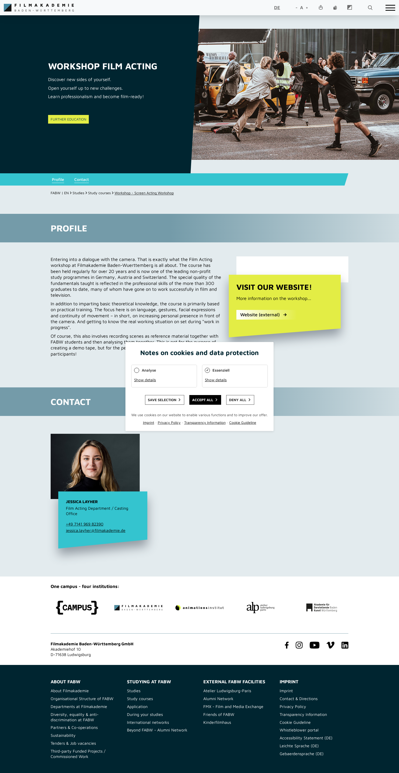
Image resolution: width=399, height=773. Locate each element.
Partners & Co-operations (74, 727)
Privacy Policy (293, 706)
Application (137, 706)
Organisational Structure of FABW (82, 698)
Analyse (149, 370)
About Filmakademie (70, 690)
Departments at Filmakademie (79, 706)
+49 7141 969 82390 (84, 524)
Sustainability (63, 735)
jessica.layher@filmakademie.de (95, 530)
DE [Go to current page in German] (277, 7)
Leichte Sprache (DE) (299, 745)
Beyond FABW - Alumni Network (157, 730)
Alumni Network (218, 698)
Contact (81, 179)
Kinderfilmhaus (217, 722)
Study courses (99, 193)
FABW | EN (60, 193)
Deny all (237, 400)
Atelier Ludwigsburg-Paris (227, 690)
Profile (58, 179)
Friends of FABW (218, 714)
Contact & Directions (299, 698)
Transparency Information (303, 714)
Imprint (286, 690)
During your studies (145, 714)
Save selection (162, 400)
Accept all (202, 400)
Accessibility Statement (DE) (306, 738)
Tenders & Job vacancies (73, 743)
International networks (148, 722)
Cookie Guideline (295, 722)
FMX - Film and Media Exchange (233, 706)
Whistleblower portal (299, 730)
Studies (78, 193)
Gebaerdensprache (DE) (302, 753)
